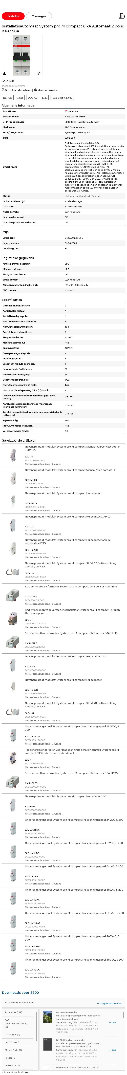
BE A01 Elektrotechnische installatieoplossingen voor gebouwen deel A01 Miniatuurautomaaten (78, 1043)
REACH (7, 97)
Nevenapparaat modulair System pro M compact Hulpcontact (63, 493)
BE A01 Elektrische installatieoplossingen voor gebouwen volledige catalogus (78, 1015)
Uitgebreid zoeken (109, 1003)
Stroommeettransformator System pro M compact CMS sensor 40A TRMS (71, 586)
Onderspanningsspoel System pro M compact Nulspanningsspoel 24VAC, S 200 (74, 866)
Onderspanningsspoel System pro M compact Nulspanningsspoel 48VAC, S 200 (74, 889)
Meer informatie (48, 90)
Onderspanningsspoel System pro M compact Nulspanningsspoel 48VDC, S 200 (74, 959)
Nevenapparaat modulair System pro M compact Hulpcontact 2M (65, 656)
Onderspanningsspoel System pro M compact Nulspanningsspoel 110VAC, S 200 (74, 913)
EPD (44, 97)
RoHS (20, 97)
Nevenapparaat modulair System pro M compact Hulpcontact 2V (65, 796)
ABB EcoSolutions (62, 97)
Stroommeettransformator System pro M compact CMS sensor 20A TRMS (71, 633)
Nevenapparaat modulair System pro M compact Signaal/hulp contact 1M (71, 470)
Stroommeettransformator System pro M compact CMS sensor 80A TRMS (71, 773)
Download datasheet (18, 90)
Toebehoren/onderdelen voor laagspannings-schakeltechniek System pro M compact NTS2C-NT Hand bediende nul (72, 751)
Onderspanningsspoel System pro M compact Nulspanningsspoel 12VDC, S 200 (74, 843)
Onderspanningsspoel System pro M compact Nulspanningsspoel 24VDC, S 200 (74, 819)
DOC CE (32, 97)
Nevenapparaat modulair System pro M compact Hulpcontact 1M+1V (67, 516)
